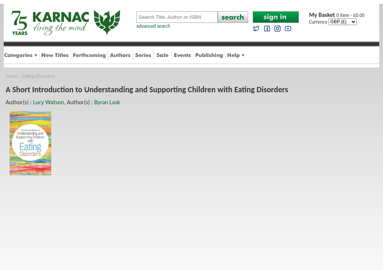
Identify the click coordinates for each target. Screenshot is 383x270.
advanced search (153, 26)
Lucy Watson (48, 102)
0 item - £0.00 (337, 15)
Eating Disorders (38, 76)
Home (12, 76)
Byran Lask (107, 102)
